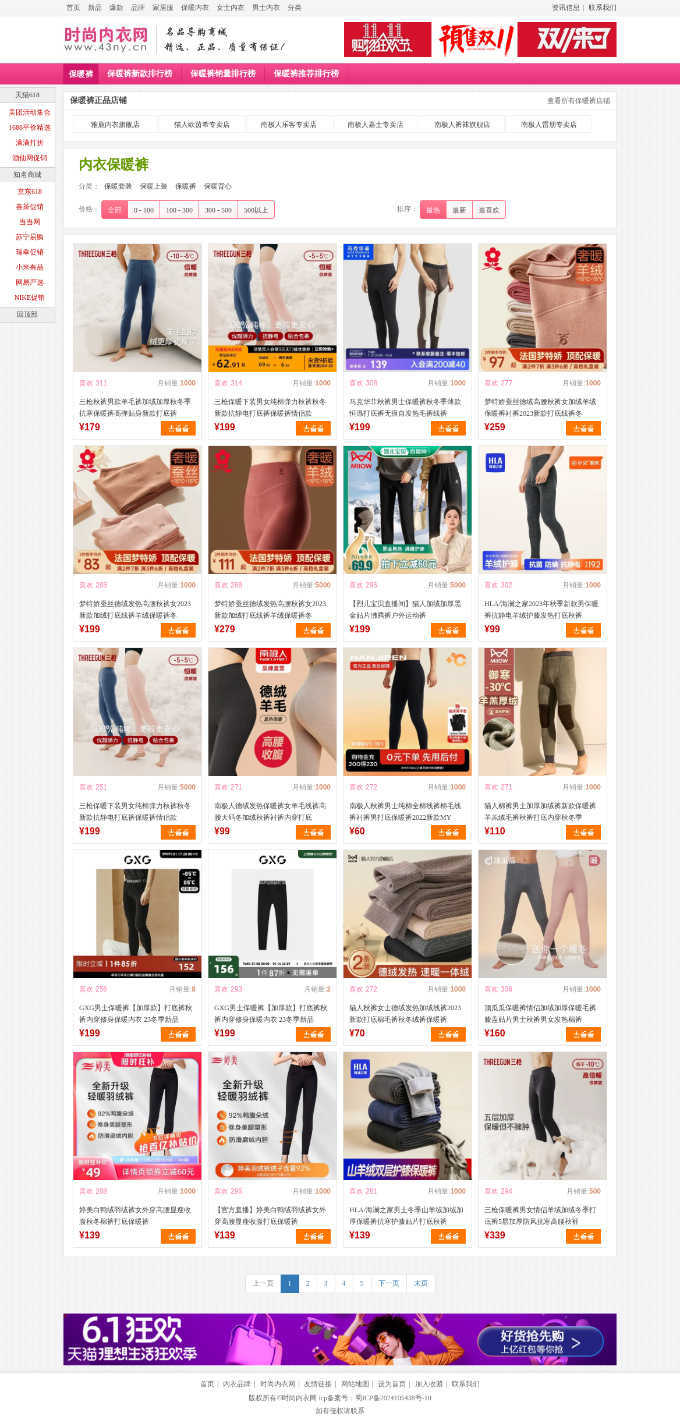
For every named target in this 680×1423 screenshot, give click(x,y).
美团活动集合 (30, 112)
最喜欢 (489, 210)
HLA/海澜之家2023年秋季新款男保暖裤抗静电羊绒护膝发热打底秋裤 (541, 610)
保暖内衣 (195, 7)
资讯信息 (566, 7)
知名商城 (27, 175)
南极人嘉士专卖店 (375, 125)
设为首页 (392, 1384)
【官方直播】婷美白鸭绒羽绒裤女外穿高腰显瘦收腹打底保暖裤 (270, 1216)
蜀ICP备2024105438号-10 (393, 1398)
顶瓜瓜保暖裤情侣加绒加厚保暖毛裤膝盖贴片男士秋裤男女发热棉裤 (540, 1014)
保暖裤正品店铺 (98, 100)
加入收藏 (429, 1384)
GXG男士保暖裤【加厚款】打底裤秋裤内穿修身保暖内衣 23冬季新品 (135, 1014)
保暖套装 (118, 186)
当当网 (29, 222)
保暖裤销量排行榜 (223, 73)
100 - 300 (179, 210)
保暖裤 (81, 74)
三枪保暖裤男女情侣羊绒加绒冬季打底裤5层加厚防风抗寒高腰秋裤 (540, 1216)
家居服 (163, 7)
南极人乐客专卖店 (289, 125)
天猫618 (27, 95)
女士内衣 (231, 7)
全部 (115, 210)
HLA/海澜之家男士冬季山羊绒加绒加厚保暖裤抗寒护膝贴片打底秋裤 (406, 1216)
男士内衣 (266, 7)
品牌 (138, 7)
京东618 (29, 191)
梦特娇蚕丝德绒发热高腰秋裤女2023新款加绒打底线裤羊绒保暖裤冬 (135, 610)
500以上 (256, 210)
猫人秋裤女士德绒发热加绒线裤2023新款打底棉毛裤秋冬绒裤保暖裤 (405, 1014)
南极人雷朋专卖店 (549, 125)
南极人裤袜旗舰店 (462, 125)
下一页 (388, 1283)
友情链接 (318, 1384)
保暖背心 (218, 186)
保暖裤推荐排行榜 (306, 73)
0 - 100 (144, 210)
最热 (433, 210)
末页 (421, 1283)
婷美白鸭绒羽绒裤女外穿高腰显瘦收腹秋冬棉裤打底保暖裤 (135, 1216)
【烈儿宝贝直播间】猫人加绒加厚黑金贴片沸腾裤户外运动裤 (405, 610)
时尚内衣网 (277, 1384)
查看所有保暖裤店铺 (578, 101)
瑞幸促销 (30, 252)
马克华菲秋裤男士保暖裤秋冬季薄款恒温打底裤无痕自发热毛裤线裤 (405, 407)
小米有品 (30, 267)
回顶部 (27, 314)
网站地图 (355, 1384)
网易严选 (30, 282)
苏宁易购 (30, 237)
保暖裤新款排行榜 (139, 73)
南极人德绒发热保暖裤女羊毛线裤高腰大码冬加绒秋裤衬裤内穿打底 (270, 812)
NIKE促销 (30, 297)
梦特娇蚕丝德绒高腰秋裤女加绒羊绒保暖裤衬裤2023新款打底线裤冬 (540, 407)
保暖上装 (154, 186)
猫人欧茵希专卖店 (202, 125)
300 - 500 (218, 210)
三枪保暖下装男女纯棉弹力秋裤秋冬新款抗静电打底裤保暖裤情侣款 (270, 407)
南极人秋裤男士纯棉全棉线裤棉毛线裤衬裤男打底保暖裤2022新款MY (405, 812)
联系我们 (603, 7)
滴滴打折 (30, 143)
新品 (95, 7)
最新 (459, 210)
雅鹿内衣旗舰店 (115, 125)
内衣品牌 (237, 1384)
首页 (73, 7)
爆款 (116, 7)
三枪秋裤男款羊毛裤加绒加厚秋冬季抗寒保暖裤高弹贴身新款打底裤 (135, 407)
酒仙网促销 (29, 158)
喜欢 (86, 383)
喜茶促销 (30, 207)
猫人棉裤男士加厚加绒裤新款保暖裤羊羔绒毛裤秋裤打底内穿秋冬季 (540, 812)
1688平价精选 (30, 127)
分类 (295, 7)
